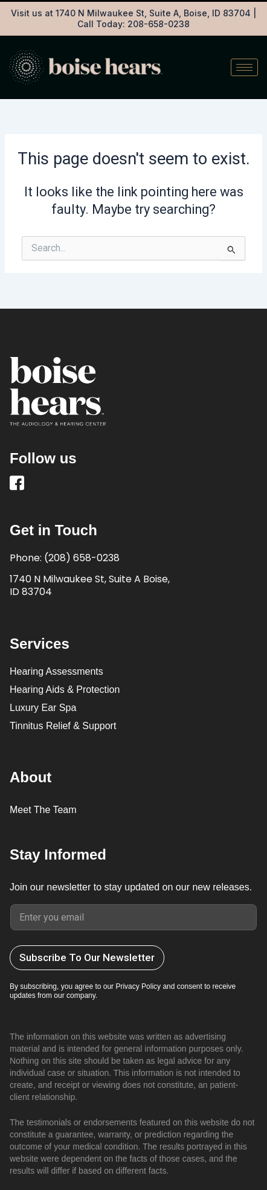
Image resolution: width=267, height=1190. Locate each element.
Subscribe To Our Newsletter (87, 957)
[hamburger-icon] (244, 67)
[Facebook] (19, 485)
